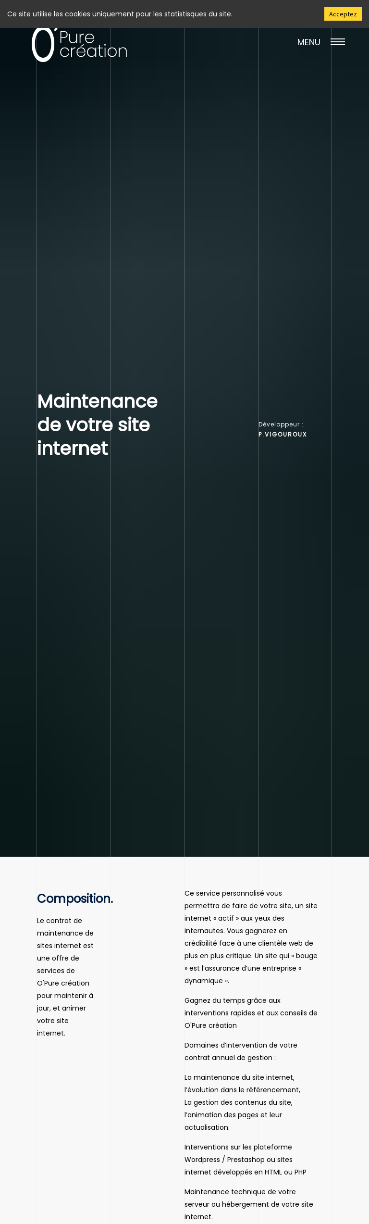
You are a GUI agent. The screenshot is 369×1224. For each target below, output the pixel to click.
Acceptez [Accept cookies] (343, 14)
